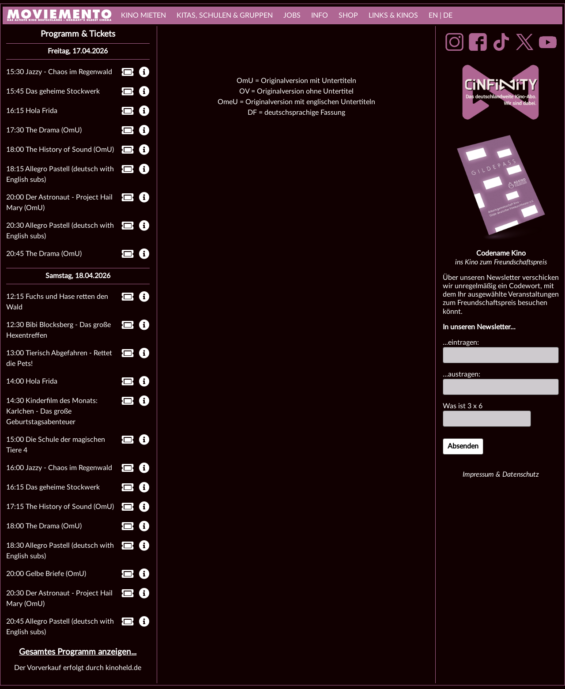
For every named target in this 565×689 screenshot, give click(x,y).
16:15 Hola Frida (31, 110)
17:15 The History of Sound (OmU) (60, 506)
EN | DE (440, 15)
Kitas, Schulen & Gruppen (225, 15)
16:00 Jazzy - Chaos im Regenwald (59, 467)
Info (319, 15)
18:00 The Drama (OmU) (44, 526)
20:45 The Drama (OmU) (44, 253)
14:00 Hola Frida (31, 381)
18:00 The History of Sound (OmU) (60, 149)
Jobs (292, 15)
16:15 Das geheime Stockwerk (53, 487)
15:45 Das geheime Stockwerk (53, 91)
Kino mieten (143, 15)
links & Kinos (393, 15)
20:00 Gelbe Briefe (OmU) (46, 573)
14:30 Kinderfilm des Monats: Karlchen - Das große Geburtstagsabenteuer (52, 411)
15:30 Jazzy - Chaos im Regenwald (59, 71)
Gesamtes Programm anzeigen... (77, 652)
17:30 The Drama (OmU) (44, 130)
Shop (348, 15)
